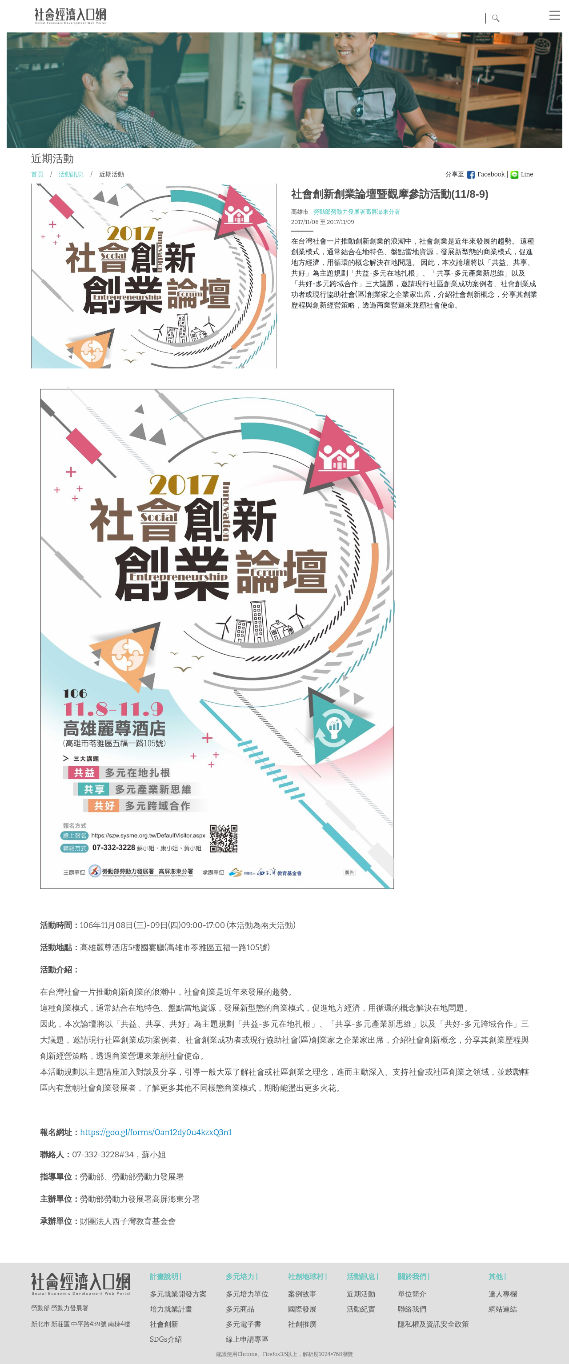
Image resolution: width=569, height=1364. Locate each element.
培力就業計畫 (171, 1309)
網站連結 (503, 1309)
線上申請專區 (247, 1339)
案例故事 (302, 1294)
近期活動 (361, 1294)
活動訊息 (71, 174)
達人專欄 (503, 1294)
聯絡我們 (412, 1309)
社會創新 (164, 1324)
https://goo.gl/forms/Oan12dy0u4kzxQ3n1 (156, 1132)
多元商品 (240, 1309)
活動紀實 (361, 1309)
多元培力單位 (247, 1294)
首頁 (37, 174)
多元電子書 (243, 1324)
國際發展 (302, 1309)
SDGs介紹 (166, 1339)
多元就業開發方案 (178, 1294)
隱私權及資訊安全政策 (433, 1324)
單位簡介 (412, 1294)
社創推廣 (302, 1324)
